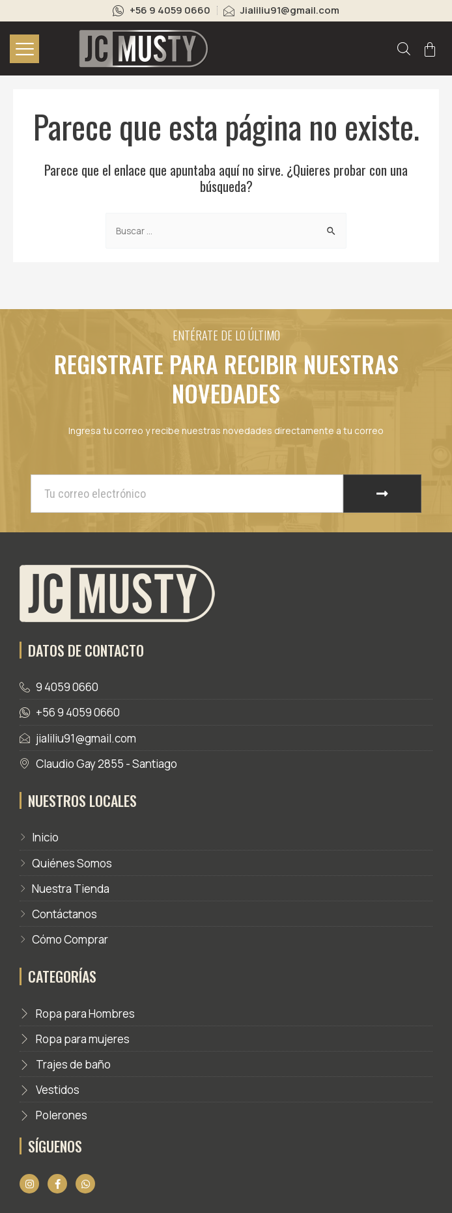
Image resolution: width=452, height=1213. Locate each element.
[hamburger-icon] (24, 48)
